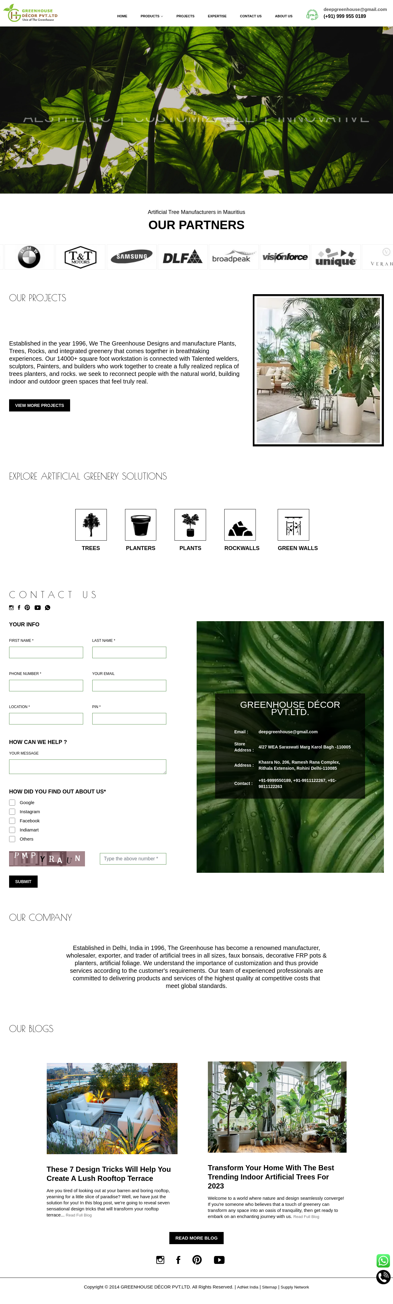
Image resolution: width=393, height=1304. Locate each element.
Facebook (30, 825)
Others (26, 843)
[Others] (12, 844)
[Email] (129, 690)
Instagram (30, 816)
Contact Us (251, 16)
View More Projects (39, 405)
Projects (185, 16)
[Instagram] (13, 612)
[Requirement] (87, 771)
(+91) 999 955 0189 (345, 16)
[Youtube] (39, 612)
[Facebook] (20, 612)
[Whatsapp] (49, 612)
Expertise (217, 16)
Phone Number (25, 678)
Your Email (103, 678)
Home (122, 16)
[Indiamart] (12, 835)
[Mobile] (46, 690)
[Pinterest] (29, 612)
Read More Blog (196, 1242)
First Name (21, 645)
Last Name (103, 645)
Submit (23, 886)
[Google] (12, 807)
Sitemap (269, 1296)
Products (150, 16)
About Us (283, 16)
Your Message (24, 758)
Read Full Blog (79, 1220)
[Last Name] (129, 657)
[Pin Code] (129, 723)
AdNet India (245, 1296)
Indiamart (29, 834)
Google (27, 807)
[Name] (46, 657)
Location (19, 712)
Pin (96, 712)
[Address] (46, 723)
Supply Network (297, 1296)
